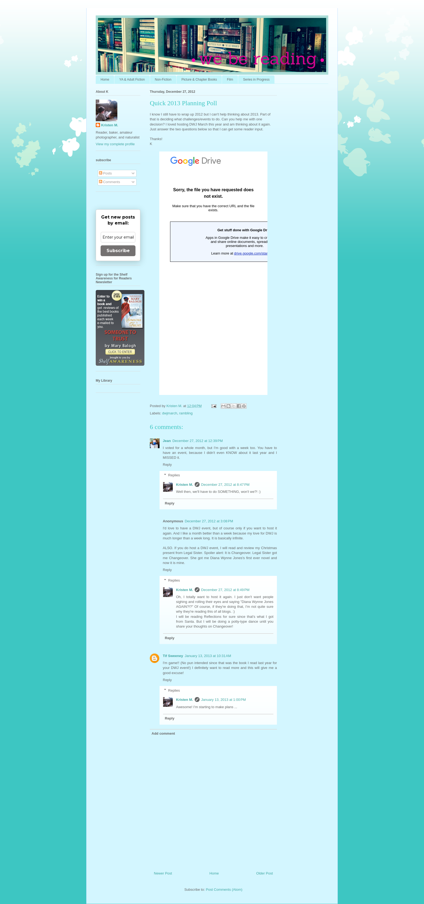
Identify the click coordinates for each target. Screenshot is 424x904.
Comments (109, 182)
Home (105, 79)
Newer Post (163, 873)
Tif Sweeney (173, 656)
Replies (174, 475)
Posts (105, 173)
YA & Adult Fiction (132, 79)
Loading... (213, 273)
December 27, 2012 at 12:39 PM (198, 441)
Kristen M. (184, 485)
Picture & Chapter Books (199, 79)
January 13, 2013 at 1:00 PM (223, 700)
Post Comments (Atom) (224, 889)
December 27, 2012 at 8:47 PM (225, 485)
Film (230, 79)
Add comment (163, 733)
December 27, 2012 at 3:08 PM (209, 521)
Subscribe (118, 250)
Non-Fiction (163, 79)
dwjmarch (169, 413)
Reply (167, 465)
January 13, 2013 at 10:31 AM (208, 656)
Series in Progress (256, 79)
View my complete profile (115, 144)
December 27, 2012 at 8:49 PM (225, 590)
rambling (186, 413)
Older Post (264, 873)
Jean (167, 441)
